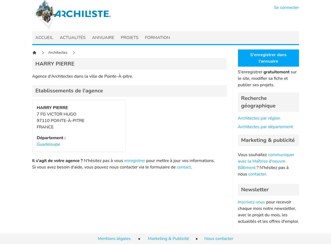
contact (184, 167)
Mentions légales (114, 239)
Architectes (57, 52)
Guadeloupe (48, 144)
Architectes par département (265, 127)
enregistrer (134, 161)
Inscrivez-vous (251, 202)
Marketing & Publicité (168, 239)
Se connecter (286, 7)
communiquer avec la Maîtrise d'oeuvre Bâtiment (266, 161)
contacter (257, 174)
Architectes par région (259, 118)
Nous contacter (218, 239)
